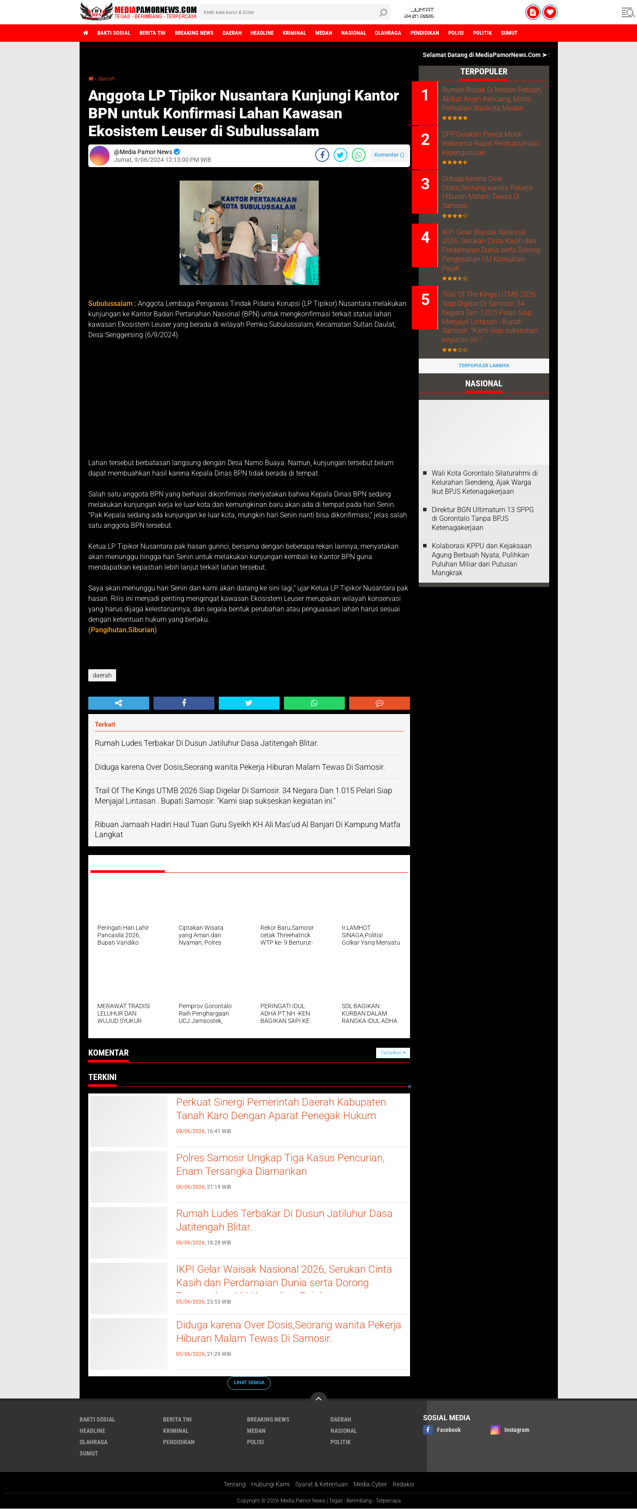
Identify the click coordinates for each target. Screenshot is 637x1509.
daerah (247, 33)
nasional (380, 33)
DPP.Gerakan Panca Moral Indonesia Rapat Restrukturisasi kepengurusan (494, 153)
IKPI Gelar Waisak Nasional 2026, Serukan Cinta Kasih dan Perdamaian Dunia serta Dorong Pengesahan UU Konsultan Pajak (278, 1284)
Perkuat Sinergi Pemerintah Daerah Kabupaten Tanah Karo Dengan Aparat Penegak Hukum (289, 1110)
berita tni (159, 33)
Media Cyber (370, 1484)
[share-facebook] (322, 155)
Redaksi (403, 1484)
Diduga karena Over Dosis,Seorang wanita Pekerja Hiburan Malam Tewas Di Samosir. (280, 1333)
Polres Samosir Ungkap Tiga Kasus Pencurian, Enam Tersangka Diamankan (289, 1166)
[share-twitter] (340, 155)
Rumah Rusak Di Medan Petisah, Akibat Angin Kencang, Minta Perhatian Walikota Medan (488, 103)
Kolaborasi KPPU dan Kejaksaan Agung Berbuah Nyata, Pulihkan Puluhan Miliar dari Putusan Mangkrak (482, 572)
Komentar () (389, 154)
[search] (294, 12)
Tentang (234, 1484)
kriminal (316, 33)
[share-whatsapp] (359, 155)
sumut (550, 33)
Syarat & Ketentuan (321, 1484)
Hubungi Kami (270, 1484)
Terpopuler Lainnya (484, 379)
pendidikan (458, 33)
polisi (492, 33)
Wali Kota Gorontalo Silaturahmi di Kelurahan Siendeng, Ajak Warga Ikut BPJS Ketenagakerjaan (485, 495)
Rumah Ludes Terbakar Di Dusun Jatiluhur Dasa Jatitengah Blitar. (279, 1221)
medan (348, 33)
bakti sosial (117, 33)
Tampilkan (393, 1053)
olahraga (418, 33)
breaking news (205, 33)
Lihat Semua (249, 1382)
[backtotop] (318, 1400)
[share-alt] (118, 703)
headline (280, 33)
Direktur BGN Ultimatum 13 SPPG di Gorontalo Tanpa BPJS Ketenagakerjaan (483, 531)
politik (520, 33)
